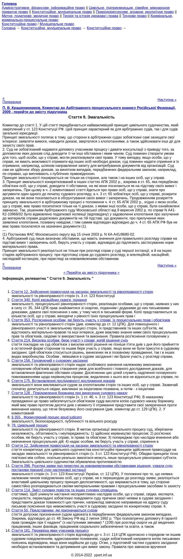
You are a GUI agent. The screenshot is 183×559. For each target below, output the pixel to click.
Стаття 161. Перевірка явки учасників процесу (50, 530)
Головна (9, 28)
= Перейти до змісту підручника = (91, 273)
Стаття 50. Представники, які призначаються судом (54, 510)
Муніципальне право (57, 24)
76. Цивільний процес (30, 425)
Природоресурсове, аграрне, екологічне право (135, 12)
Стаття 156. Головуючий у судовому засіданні (50, 360)
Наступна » (167, 100)
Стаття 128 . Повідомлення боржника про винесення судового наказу (69, 393)
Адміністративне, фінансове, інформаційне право (43, 8)
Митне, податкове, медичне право (30, 16)
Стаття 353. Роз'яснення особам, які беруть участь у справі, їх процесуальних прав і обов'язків (91, 320)
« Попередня (11, 100)
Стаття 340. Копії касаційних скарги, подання (49, 300)
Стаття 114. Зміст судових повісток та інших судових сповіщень (65, 490)
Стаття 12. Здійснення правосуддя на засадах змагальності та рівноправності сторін (82, 292)
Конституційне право (19, 24)
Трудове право (134, 16)
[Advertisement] (91, 61)
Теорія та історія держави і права (90, 16)
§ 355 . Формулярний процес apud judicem (47, 417)
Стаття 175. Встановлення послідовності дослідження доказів (63, 381)
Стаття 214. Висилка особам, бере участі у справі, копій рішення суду (70, 340)
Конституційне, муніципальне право (62, 12)
